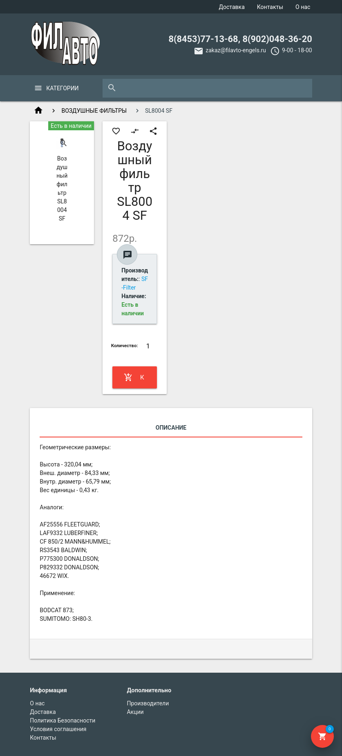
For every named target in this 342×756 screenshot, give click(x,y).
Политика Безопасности (62, 720)
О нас (302, 7)
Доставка (232, 7)
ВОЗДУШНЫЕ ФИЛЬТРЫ (94, 110)
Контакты (270, 7)
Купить (134, 377)
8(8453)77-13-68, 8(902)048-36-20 (240, 39)
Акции (135, 712)
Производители (148, 703)
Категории (62, 88)
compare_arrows (134, 131)
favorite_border (116, 131)
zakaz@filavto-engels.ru (236, 50)
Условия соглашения (58, 729)
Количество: (124, 345)
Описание (171, 427)
